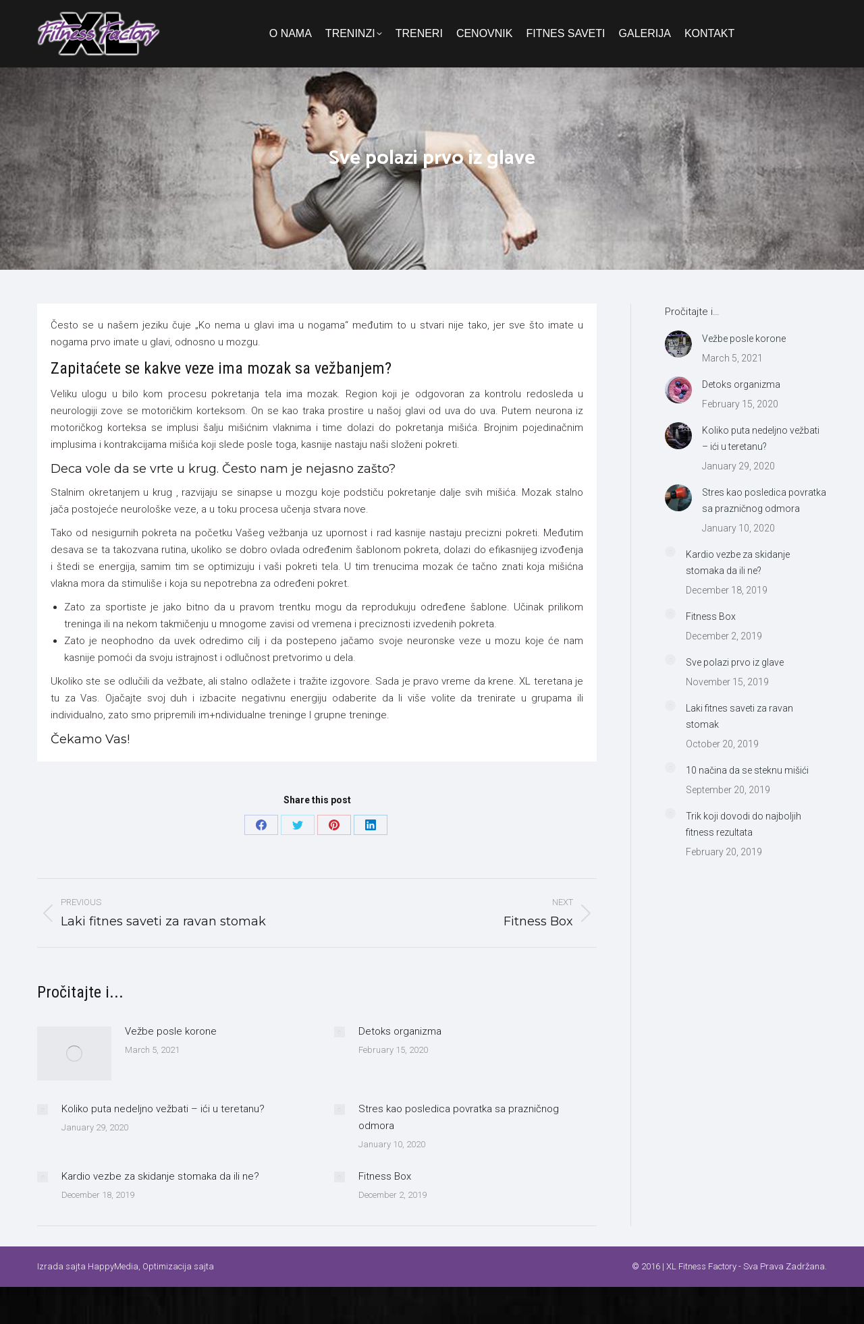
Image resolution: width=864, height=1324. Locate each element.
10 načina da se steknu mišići (747, 770)
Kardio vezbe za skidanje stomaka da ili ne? (160, 1176)
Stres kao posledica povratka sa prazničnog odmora (458, 1117)
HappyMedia (113, 1266)
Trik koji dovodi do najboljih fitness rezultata (743, 824)
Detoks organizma (399, 1031)
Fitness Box (384, 1176)
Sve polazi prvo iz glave (735, 662)
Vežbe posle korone (171, 1031)
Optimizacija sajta (178, 1266)
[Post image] (74, 1054)
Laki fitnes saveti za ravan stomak (739, 716)
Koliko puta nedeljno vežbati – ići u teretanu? (163, 1109)
